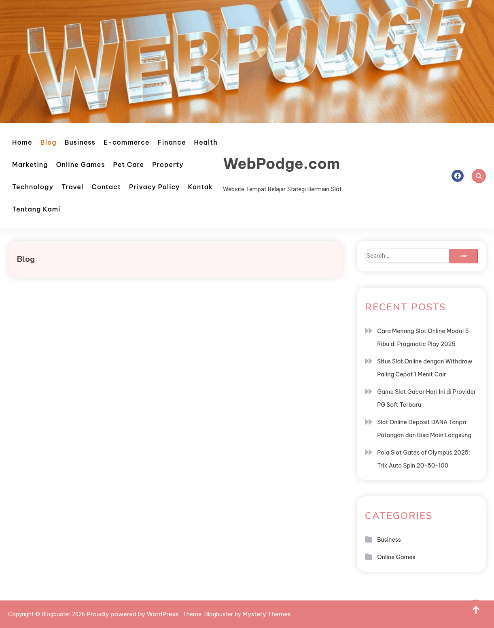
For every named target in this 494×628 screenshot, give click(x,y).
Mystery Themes (266, 614)
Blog (48, 142)
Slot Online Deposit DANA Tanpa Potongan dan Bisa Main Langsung (424, 429)
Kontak (200, 187)
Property (168, 164)
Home (22, 142)
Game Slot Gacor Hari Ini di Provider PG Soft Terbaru (426, 398)
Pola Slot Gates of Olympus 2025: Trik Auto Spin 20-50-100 (423, 459)
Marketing (30, 164)
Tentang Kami (36, 209)
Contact (106, 187)
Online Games (80, 164)
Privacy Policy (154, 187)
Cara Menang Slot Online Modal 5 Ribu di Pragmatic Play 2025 (423, 337)
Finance (172, 142)
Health (206, 142)
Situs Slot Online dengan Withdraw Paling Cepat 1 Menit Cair (424, 368)
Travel (72, 187)
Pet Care (128, 164)
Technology (32, 187)
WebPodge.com (281, 163)
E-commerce (127, 142)
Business (80, 142)
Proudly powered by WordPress (133, 614)
